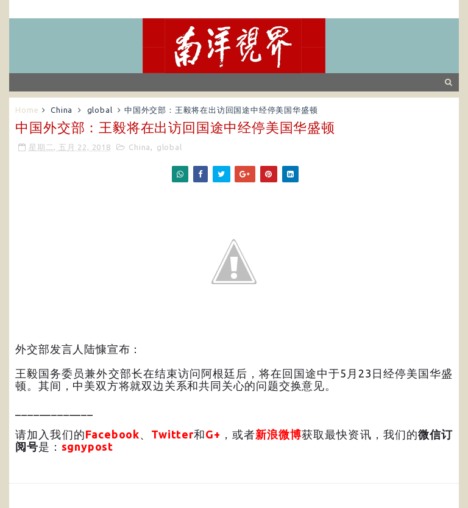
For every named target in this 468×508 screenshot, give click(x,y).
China (62, 110)
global (100, 110)
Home (26, 110)
